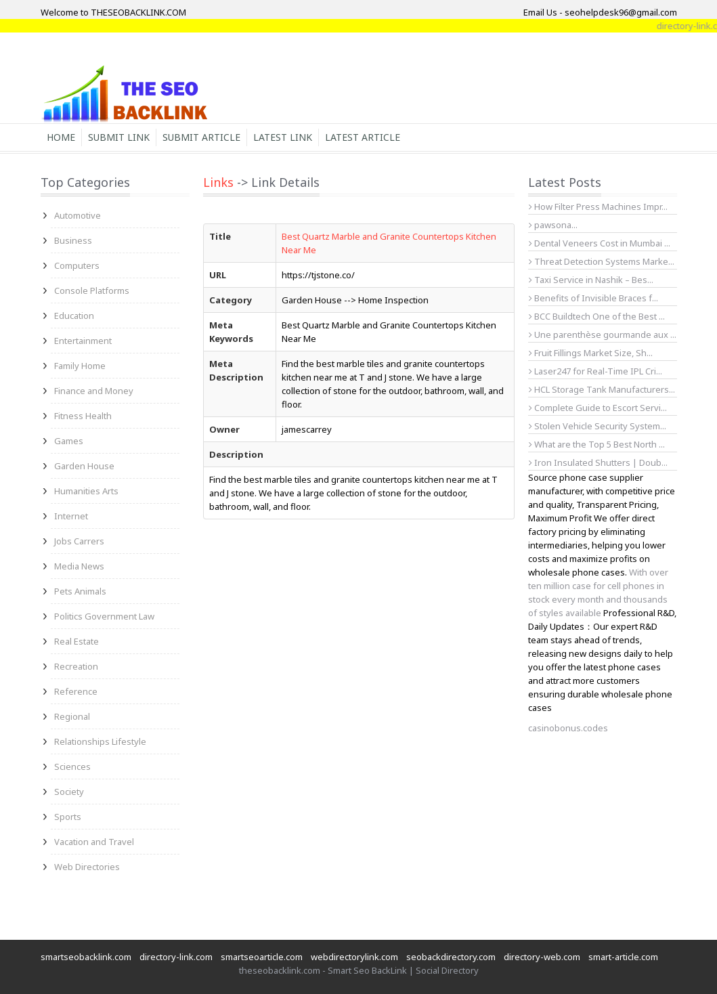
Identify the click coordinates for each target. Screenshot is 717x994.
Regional (72, 716)
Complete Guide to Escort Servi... (598, 408)
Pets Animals (80, 591)
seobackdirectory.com (451, 957)
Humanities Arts (86, 491)
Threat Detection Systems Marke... (601, 261)
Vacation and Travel (94, 842)
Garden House (84, 466)
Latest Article (362, 137)
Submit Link (119, 137)
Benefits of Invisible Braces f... (593, 298)
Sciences (72, 766)
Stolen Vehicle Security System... (597, 426)
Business (73, 240)
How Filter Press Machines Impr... (598, 206)
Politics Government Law (104, 616)
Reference (75, 691)
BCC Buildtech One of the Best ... (597, 316)
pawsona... (553, 225)
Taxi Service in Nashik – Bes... (591, 280)
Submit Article (201, 137)
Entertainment (83, 340)
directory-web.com (542, 957)
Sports (67, 817)
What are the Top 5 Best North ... (597, 444)
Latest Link (282, 137)
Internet (71, 516)
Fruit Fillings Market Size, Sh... (591, 353)
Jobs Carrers (79, 541)
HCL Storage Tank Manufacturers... (602, 389)
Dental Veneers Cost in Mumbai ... (599, 243)
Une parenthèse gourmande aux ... (602, 334)
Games (68, 441)
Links (218, 182)
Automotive (77, 215)
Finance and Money (93, 391)
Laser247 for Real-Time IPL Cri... (595, 371)
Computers (77, 265)
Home (61, 137)
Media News (79, 566)
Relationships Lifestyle (100, 741)
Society (69, 791)
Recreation (76, 666)
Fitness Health (83, 416)
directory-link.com (176, 957)
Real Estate (76, 641)
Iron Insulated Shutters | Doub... (598, 462)
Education (74, 315)
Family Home (80, 366)
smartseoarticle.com (262, 957)
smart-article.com (623, 957)
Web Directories (87, 867)
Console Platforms (91, 290)
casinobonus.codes (568, 728)
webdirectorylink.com (354, 957)
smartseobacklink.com (86, 957)
